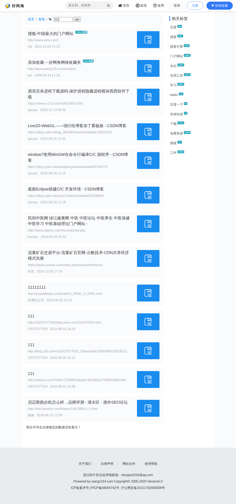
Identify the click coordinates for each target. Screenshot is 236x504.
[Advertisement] (190, 218)
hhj (30, 46)
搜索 (176, 37)
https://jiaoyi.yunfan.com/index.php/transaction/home (65, 265)
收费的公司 (36, 300)
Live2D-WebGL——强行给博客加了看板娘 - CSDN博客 (77, 125)
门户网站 (180, 56)
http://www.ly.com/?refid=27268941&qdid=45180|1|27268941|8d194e (77, 380)
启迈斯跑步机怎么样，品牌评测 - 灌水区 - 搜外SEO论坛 (78, 402)
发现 (41, 19)
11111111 (37, 287)
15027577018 (38, 329)
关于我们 (85, 463)
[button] (219, 6)
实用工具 (180, 75)
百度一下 (178, 104)
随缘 (31, 415)
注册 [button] (195, 5)
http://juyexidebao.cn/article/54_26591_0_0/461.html (65, 293)
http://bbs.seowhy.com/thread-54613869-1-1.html (63, 408)
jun (30, 75)
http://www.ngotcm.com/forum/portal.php (56, 230)
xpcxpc (33, 110)
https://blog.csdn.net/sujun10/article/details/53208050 (66, 195)
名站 (177, 66)
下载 (177, 123)
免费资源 (180, 133)
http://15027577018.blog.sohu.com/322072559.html (64, 322)
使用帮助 (151, 463)
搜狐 (176, 143)
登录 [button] (177, 5)
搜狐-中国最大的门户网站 (51, 33)
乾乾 (31, 271)
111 (31, 316)
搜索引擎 (180, 46)
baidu (177, 95)
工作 (177, 152)
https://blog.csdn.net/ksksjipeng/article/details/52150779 (67, 167)
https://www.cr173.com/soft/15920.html (55, 103)
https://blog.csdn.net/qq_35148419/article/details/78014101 (70, 132)
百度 (176, 27)
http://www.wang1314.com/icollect (52, 69)
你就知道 (178, 114)
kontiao (33, 237)
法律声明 (107, 463)
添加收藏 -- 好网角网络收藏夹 (54, 62)
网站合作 (129, 463)
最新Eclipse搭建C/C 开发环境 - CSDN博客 (66, 189)
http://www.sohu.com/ (43, 40)
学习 (177, 85)
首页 (31, 19)
